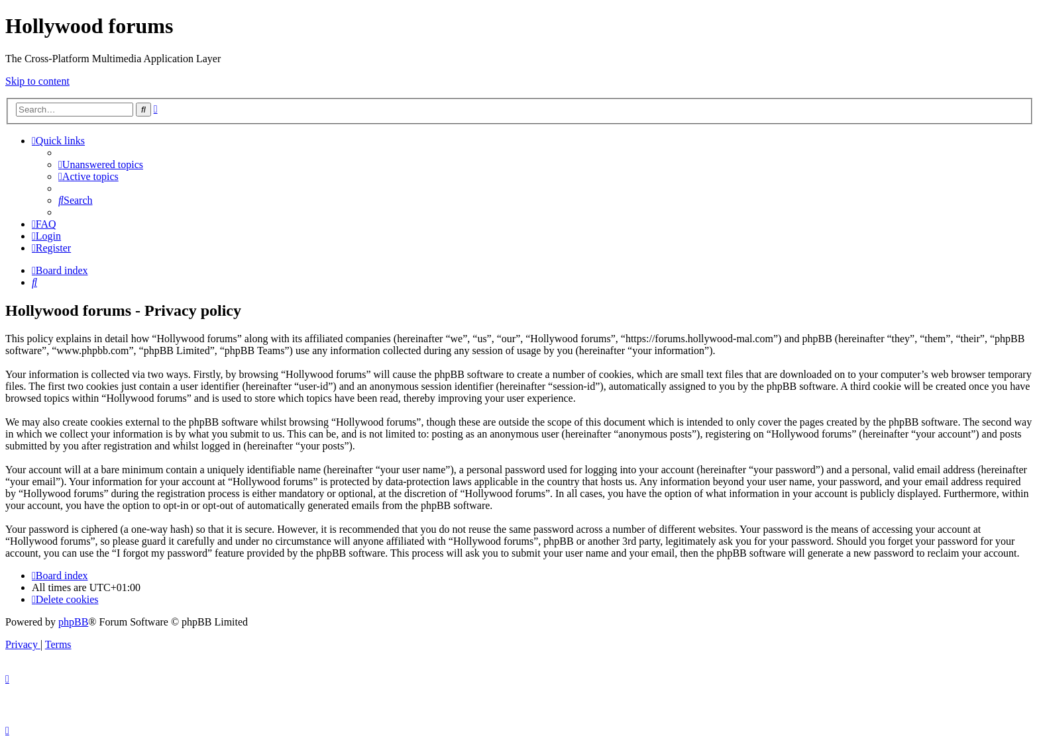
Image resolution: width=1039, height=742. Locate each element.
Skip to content (37, 81)
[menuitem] (100, 164)
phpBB (73, 621)
